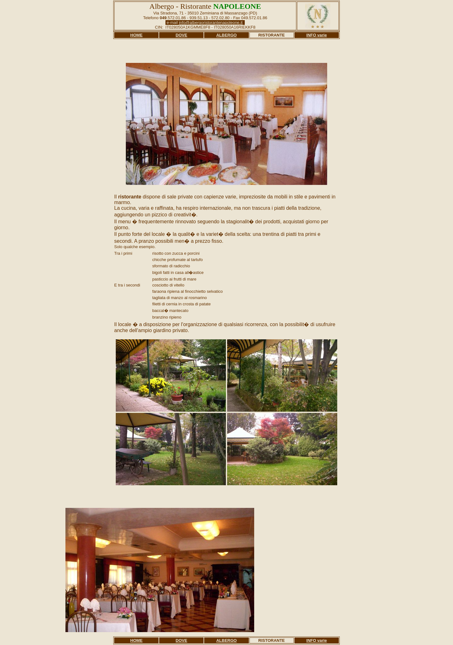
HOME (136, 35)
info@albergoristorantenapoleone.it (211, 22)
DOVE (181, 35)
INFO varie (316, 35)
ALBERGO (226, 35)
